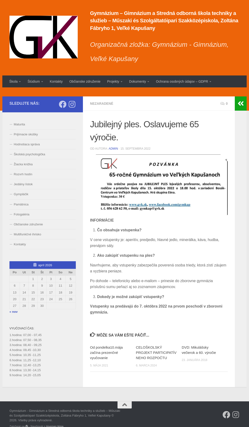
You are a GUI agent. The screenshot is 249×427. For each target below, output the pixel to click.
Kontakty (56, 81)
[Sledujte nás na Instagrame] (72, 95)
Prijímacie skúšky (26, 125)
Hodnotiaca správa (27, 135)
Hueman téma (54, 417)
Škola (13, 81)
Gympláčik (21, 185)
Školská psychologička (29, 145)
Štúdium (33, 81)
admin (113, 140)
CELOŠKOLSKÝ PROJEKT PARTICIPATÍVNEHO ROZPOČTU (156, 343)
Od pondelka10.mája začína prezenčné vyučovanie (106, 343)
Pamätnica (21, 195)
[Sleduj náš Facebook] (62, 95)
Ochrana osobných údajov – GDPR (182, 81)
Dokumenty (137, 81)
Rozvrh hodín (23, 165)
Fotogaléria (21, 205)
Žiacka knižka (23, 155)
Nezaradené (101, 94)
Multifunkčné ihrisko (27, 225)
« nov (13, 302)
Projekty (113, 81)
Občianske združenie (84, 81)
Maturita (19, 115)
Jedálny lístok (23, 175)
